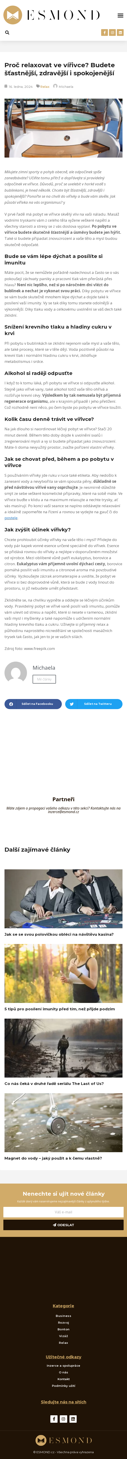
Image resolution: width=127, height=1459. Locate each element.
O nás (63, 1372)
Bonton (64, 1329)
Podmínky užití (63, 1386)
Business (63, 1316)
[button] (120, 15)
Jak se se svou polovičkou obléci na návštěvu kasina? (59, 934)
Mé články (44, 679)
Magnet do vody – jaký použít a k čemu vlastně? (53, 1158)
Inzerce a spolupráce (63, 1365)
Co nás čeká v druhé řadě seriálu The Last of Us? (54, 1083)
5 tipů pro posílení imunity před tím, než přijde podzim (59, 1009)
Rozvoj (63, 1322)
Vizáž (63, 1336)
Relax (44, 87)
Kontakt (64, 1379)
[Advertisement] (63, 760)
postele (11, 517)
